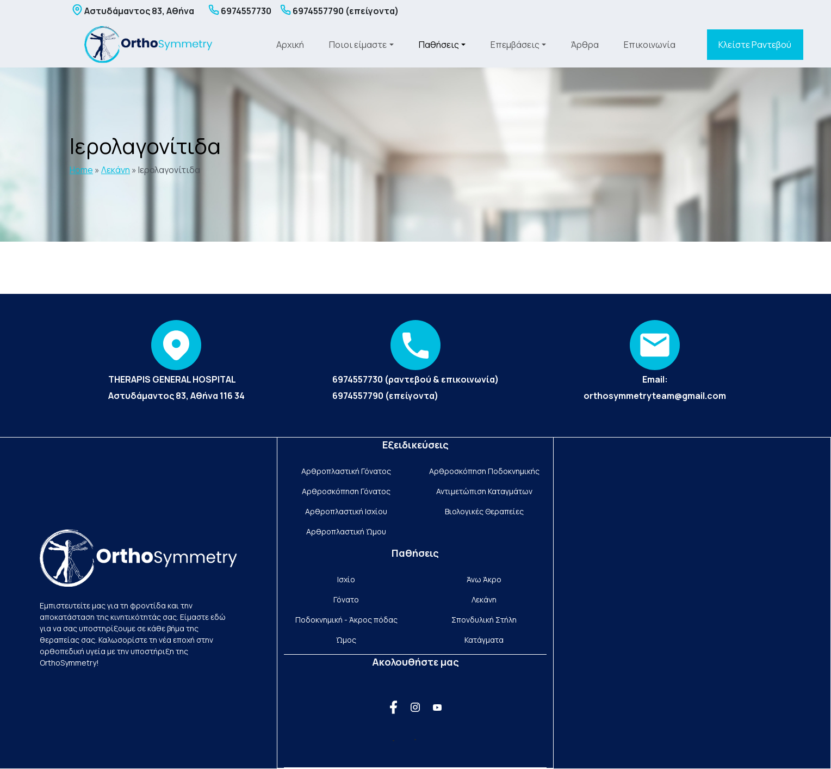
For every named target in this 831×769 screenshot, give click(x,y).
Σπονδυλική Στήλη (484, 619)
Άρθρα (585, 45)
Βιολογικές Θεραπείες (484, 511)
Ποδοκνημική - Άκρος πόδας (346, 619)
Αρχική (290, 45)
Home (81, 170)
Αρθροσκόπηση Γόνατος (346, 491)
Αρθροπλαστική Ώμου (346, 531)
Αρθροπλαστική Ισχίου (346, 511)
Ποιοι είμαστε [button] (358, 45)
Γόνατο (346, 599)
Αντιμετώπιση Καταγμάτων (484, 491)
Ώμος (346, 640)
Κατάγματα (484, 640)
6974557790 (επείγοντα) (385, 396)
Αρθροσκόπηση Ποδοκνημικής (484, 471)
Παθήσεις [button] (439, 45)
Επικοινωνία (649, 45)
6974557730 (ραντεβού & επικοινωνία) (415, 379)
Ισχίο (346, 579)
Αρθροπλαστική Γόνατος (346, 471)
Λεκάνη (115, 170)
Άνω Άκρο (484, 579)
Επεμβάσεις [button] (515, 45)
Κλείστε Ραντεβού (754, 45)
